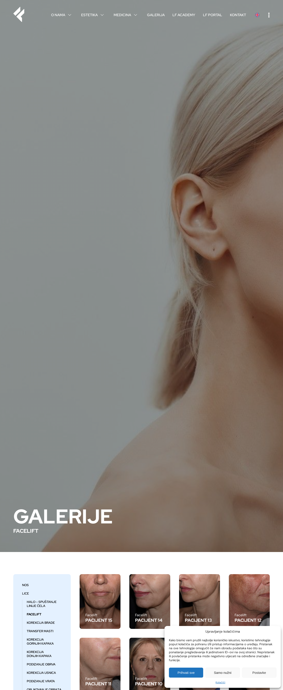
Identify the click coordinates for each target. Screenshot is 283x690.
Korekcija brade (41, 623)
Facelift (34, 614)
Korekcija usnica (41, 673)
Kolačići (220, 682)
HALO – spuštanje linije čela (42, 604)
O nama (62, 15)
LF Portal (212, 15)
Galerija (156, 15)
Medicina (126, 15)
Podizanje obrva (41, 664)
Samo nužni (222, 672)
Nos (25, 585)
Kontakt (238, 15)
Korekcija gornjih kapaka (40, 641)
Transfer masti (40, 631)
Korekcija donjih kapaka (39, 654)
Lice (25, 593)
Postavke (259, 672)
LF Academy (183, 15)
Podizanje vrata (41, 681)
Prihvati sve (186, 672)
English (257, 15)
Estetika (93, 15)
